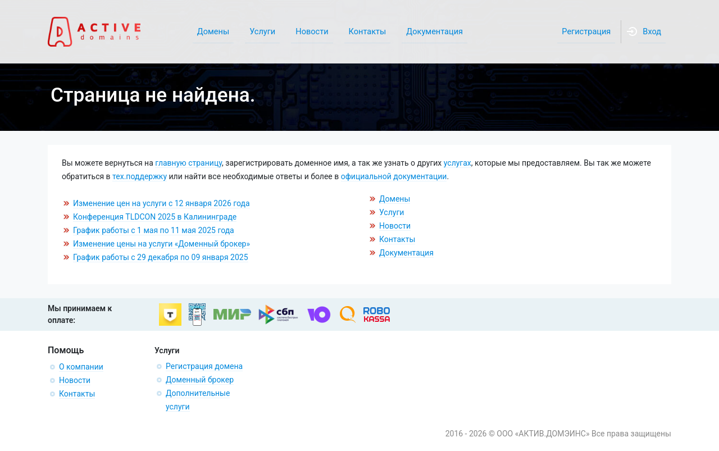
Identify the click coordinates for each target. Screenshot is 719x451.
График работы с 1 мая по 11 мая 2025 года (153, 230)
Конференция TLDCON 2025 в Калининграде (154, 216)
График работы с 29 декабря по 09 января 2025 (160, 257)
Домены (394, 198)
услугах (457, 162)
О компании (81, 366)
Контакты (397, 239)
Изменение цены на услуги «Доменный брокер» (161, 243)
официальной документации (394, 176)
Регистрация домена (204, 366)
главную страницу (188, 162)
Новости (395, 225)
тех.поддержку (139, 176)
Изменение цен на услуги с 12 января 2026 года (161, 203)
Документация (406, 252)
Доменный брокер (200, 379)
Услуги (391, 212)
